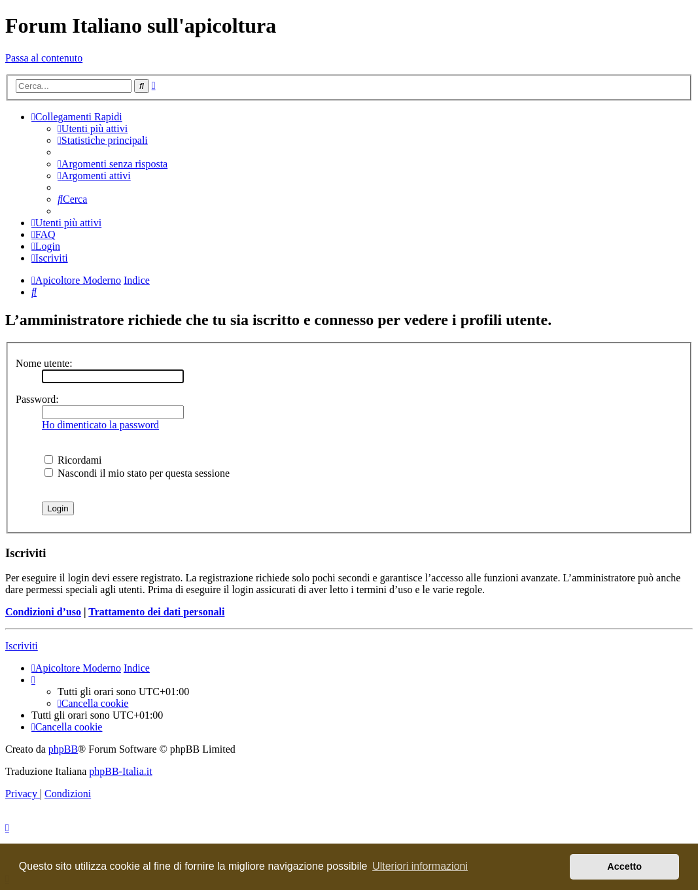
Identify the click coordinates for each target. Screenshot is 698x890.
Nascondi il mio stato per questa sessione (137, 473)
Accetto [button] (624, 866)
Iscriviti (21, 645)
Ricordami (73, 460)
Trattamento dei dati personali (156, 611)
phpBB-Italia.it (120, 771)
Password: (37, 399)
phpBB (63, 749)
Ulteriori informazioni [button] (420, 866)
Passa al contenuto (43, 57)
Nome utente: (44, 363)
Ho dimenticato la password (100, 424)
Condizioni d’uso (43, 611)
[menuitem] (93, 128)
